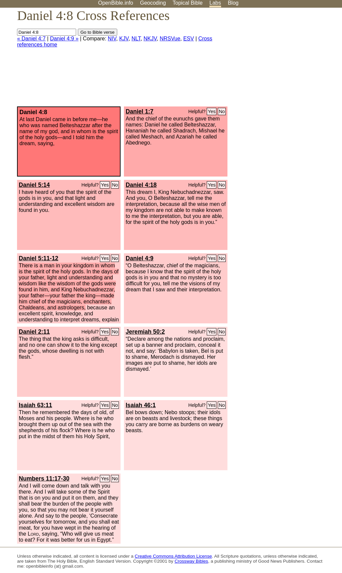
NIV (112, 38)
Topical (188, 3)
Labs (215, 3)
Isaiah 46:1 (141, 405)
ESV (188, 38)
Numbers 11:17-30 (44, 478)
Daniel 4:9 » (64, 38)
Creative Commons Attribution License (173, 556)
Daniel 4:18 (141, 185)
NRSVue (170, 38)
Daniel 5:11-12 (38, 258)
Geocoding (153, 3)
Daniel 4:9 (139, 258)
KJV (124, 38)
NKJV (150, 38)
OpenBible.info (115, 3)
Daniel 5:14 (34, 185)
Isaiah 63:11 (35, 405)
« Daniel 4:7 (31, 38)
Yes (211, 111)
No (222, 111)
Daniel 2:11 (34, 331)
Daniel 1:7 (139, 111)
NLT (136, 38)
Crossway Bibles (191, 561)
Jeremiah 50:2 (145, 331)
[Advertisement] (274, 59)
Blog (233, 3)
